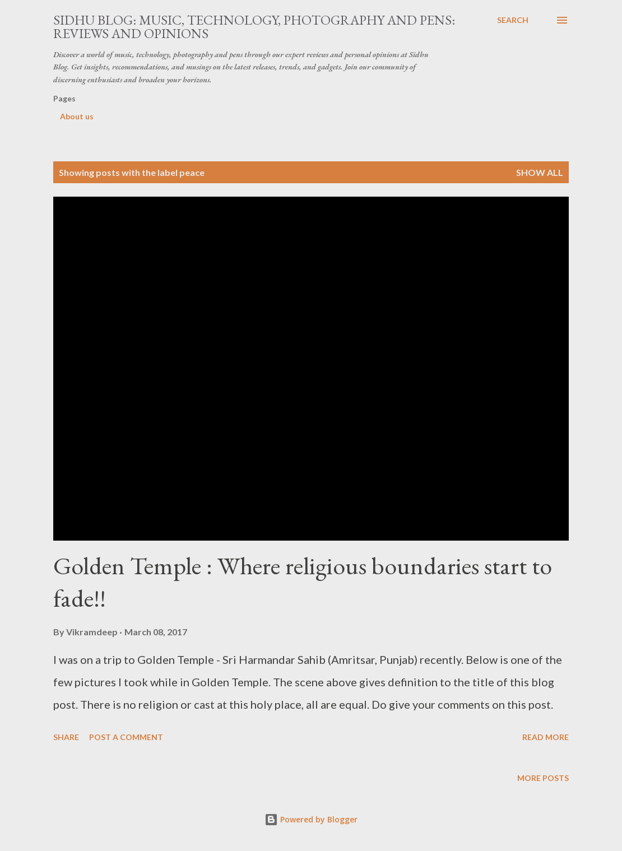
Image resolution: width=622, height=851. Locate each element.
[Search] (512, 20)
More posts (543, 778)
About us (77, 116)
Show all (539, 172)
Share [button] (66, 737)
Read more (545, 737)
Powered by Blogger (311, 819)
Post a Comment (126, 737)
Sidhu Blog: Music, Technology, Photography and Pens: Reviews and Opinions (254, 26)
